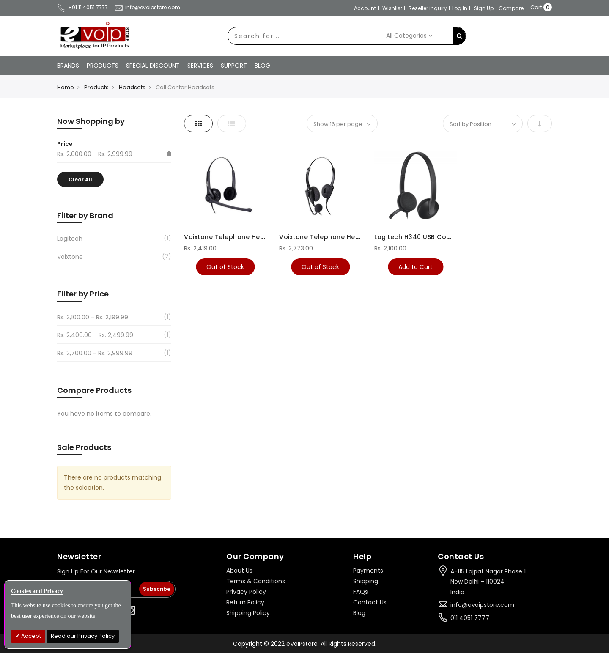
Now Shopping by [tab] (91, 121)
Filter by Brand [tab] (85, 215)
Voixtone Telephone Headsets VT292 (244, 237)
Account (365, 8)
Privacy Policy (246, 591)
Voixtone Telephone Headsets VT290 (340, 237)
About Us (239, 570)
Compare (511, 8)
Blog (359, 613)
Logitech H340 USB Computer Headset (437, 237)
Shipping (365, 581)
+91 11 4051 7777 (82, 7)
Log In (459, 8)
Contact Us (370, 602)
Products (96, 87)
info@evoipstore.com (147, 7)
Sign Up (484, 8)
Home (65, 87)
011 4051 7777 (469, 618)
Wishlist (392, 8)
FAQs (360, 591)
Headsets (132, 87)
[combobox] (298, 35)
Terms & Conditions (255, 581)
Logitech (69, 238)
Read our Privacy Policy (83, 636)
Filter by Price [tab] (83, 293)
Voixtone (70, 256)
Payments (368, 570)
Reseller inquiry (428, 8)
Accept (30, 636)
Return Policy (245, 602)
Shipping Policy (248, 613)
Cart (536, 7)
